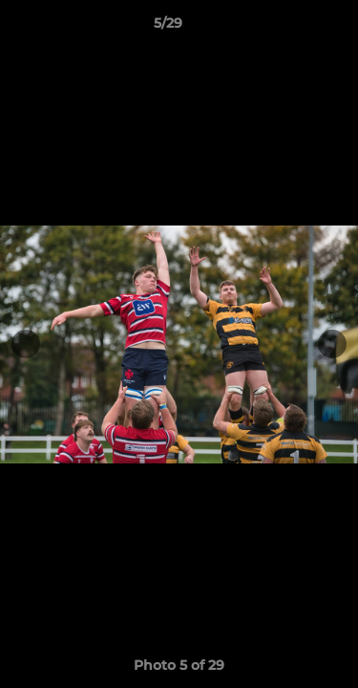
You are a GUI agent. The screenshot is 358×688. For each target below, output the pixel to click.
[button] (289, 27)
